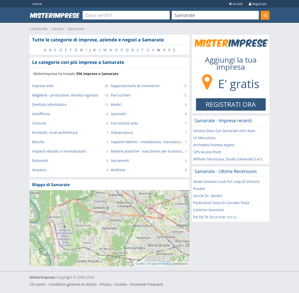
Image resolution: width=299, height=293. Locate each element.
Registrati (257, 4)
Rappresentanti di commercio (135, 85)
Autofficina (41, 113)
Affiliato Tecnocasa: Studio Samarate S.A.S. (228, 159)
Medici (116, 104)
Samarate (76, 28)
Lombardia (38, 28)
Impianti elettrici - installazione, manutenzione (149, 141)
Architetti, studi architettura (55, 132)
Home (37, 4)
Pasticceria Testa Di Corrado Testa (221, 202)
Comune (39, 123)
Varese (57, 28)
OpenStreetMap (161, 263)
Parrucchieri (121, 95)
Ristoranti (40, 160)
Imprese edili (42, 85)
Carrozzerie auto (124, 123)
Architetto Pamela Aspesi (213, 144)
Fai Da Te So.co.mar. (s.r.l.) (214, 216)
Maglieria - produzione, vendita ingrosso (65, 95)
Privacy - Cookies (113, 284)
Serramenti (120, 160)
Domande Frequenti (146, 284)
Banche (38, 141)
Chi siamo (38, 284)
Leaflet (140, 263)
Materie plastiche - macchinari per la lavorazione (150, 151)
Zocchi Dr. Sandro (207, 195)
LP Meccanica (204, 137)
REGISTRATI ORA (231, 104)
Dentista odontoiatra (49, 104)
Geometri (119, 113)
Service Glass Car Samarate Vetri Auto (224, 130)
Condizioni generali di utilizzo (73, 284)
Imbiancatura (122, 132)
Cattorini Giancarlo (208, 209)
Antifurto (118, 169)
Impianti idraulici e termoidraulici (59, 151)
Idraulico (39, 169)
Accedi (236, 4)
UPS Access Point (207, 152)
